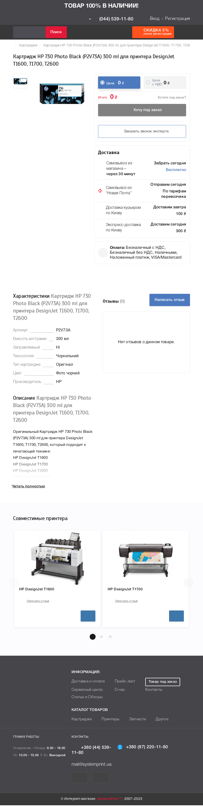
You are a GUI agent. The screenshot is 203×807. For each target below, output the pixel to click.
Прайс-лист (121, 683)
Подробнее (88, 618)
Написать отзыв (169, 300)
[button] (93, 638)
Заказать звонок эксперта (142, 131)
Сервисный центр (86, 691)
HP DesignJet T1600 (40, 590)
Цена (110, 83)
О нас (116, 691)
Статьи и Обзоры (86, 699)
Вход (154, 19)
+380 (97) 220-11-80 (142, 748)
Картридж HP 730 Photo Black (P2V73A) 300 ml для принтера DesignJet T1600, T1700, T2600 (118, 45)
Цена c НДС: (157, 82)
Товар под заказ (162, 683)
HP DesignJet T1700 (129, 590)
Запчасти (133, 721)
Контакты (152, 691)
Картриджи (28, 45)
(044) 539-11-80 (111, 19)
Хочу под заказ (142, 110)
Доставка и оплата (87, 683)
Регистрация (177, 19)
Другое (156, 721)
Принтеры (108, 721)
